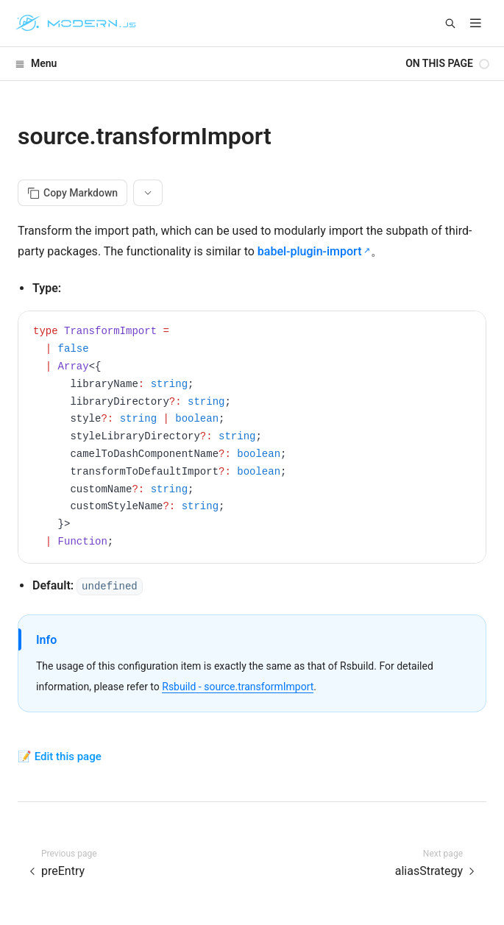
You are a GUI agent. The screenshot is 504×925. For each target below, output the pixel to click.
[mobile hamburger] (475, 23)
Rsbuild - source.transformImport (237, 686)
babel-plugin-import (310, 251)
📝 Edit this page (60, 756)
